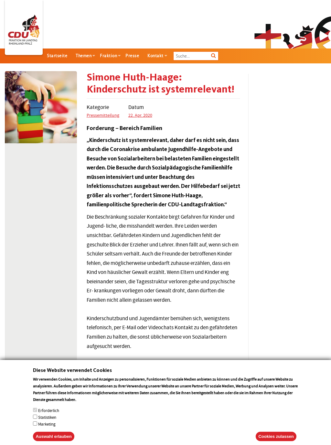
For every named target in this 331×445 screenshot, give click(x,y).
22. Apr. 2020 (140, 115)
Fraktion (108, 56)
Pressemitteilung (103, 115)
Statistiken (47, 424)
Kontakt (155, 56)
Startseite (57, 56)
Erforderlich (48, 417)
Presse (132, 56)
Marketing (47, 430)
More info (85, 406)
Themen (83, 56)
